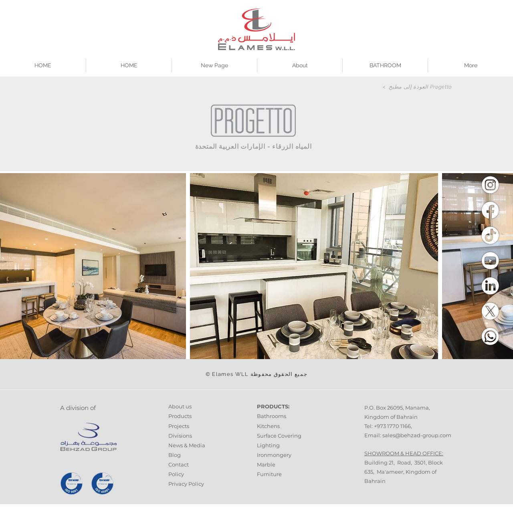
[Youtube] (490, 260)
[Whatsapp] (490, 336)
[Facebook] (490, 210)
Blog (174, 455)
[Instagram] (490, 185)
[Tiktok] (490, 235)
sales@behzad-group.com (416, 435)
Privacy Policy (186, 484)
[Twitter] (490, 311)
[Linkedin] (490, 286)
